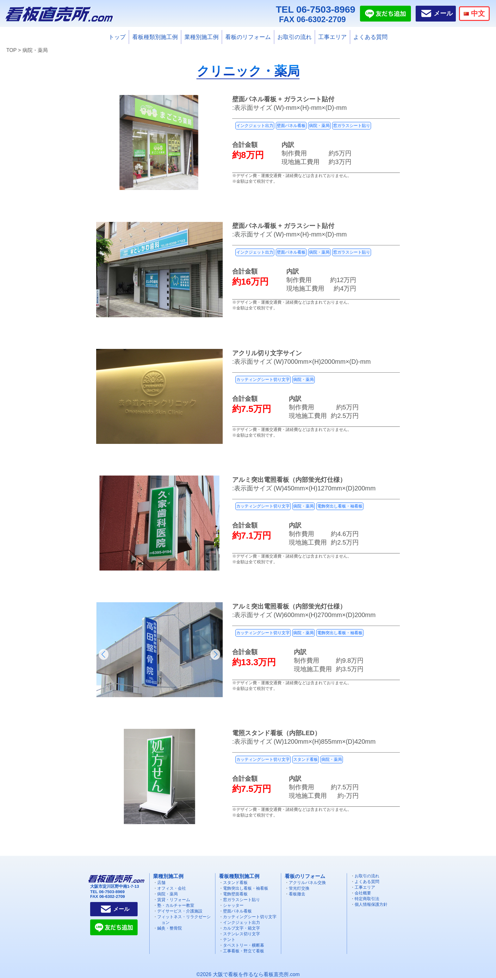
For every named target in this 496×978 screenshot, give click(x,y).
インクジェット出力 (254, 125)
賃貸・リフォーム (173, 899)
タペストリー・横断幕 (243, 945)
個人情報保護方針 (371, 904)
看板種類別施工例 (155, 37)
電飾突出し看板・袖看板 (340, 506)
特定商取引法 (367, 898)
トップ (117, 37)
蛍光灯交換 (299, 888)
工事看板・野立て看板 (243, 951)
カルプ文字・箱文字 (241, 928)
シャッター (233, 905)
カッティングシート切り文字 (263, 379)
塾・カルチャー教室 (175, 905)
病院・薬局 (319, 125)
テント (229, 939)
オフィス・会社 (171, 888)
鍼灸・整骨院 (169, 928)
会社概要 (363, 893)
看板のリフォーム (248, 37)
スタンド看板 (305, 759)
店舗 (161, 882)
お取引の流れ (294, 37)
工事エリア (332, 37)
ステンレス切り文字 (241, 933)
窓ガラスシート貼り (351, 125)
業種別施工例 (201, 37)
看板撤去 (297, 894)
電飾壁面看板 (235, 894)
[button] (103, 654)
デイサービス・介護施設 (179, 911)
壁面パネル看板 (291, 125)
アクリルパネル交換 (307, 882)
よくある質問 (370, 37)
